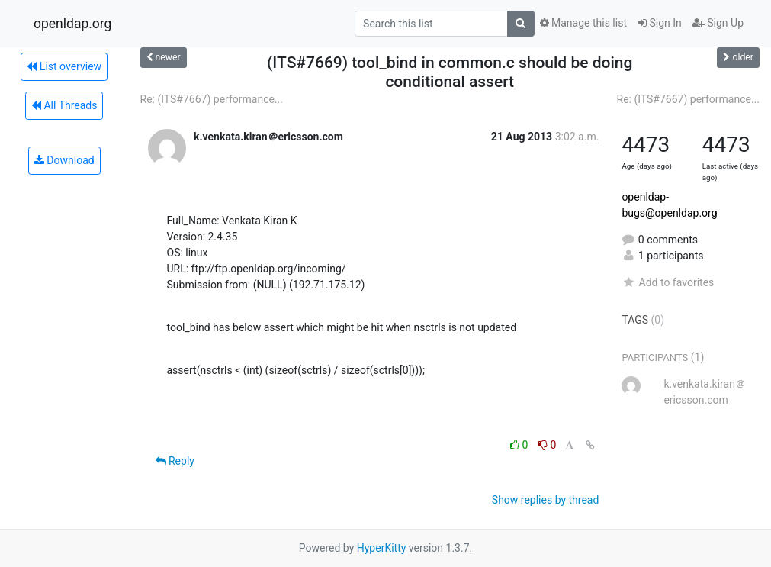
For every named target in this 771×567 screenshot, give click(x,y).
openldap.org (72, 23)
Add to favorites (668, 282)
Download (64, 160)
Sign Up (718, 23)
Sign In (660, 23)
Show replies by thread (545, 500)
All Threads (64, 105)
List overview (64, 66)
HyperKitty (381, 548)
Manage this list (583, 23)
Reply (175, 461)
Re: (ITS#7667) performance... (212, 99)
